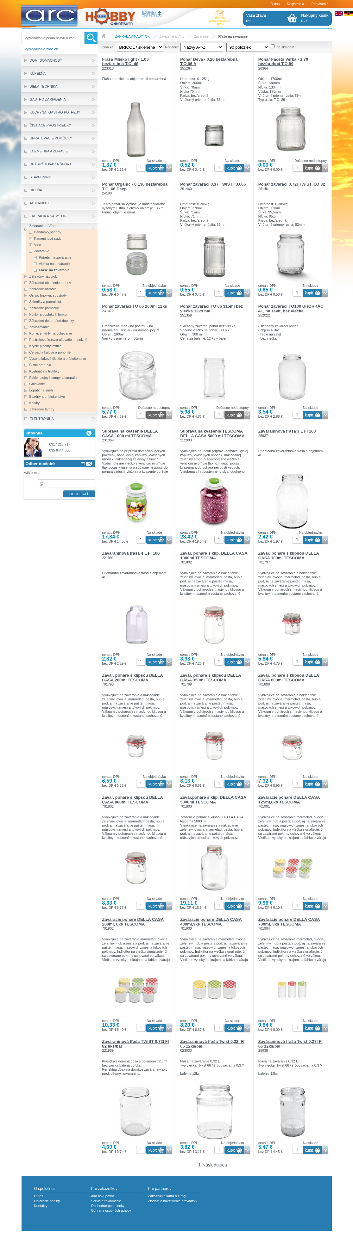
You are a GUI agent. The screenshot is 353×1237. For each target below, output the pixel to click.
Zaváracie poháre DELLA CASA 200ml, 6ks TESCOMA (133, 921)
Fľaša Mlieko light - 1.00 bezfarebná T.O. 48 (125, 61)
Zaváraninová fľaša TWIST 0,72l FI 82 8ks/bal (135, 1043)
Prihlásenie (320, 4)
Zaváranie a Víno (171, 36)
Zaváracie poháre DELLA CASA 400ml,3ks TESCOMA (211, 921)
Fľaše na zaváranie (233, 36)
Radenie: (172, 47)
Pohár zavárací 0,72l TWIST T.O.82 (291, 184)
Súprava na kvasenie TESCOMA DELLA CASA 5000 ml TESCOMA (212, 433)
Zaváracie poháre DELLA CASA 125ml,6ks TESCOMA (289, 799)
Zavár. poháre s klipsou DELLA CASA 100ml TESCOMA (288, 555)
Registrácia (295, 4)
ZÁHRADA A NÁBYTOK (132, 36)
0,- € (315, 18)
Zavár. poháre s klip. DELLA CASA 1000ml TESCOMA (214, 555)
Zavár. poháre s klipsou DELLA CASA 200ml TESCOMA (132, 677)
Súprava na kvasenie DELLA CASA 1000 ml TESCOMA (130, 433)
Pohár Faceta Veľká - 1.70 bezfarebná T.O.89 (283, 61)
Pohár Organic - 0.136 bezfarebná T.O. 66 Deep (135, 186)
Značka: (108, 47)
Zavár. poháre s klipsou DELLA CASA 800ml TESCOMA (132, 799)
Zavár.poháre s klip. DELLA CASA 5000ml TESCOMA (213, 799)
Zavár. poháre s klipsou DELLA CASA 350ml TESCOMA (210, 677)
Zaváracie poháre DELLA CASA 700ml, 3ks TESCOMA (289, 921)
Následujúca (214, 1164)
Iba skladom (285, 47)
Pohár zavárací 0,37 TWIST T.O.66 (213, 184)
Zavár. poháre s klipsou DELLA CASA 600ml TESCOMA (288, 677)
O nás (275, 4)
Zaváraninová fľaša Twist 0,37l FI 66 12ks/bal (290, 1043)
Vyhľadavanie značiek (41, 49)
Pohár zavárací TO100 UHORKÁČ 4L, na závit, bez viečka (291, 308)
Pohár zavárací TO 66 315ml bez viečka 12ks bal (211, 308)
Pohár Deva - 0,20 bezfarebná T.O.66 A (208, 61)
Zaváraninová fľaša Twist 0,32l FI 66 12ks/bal (212, 1043)
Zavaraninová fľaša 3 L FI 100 (287, 431)
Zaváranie (201, 36)
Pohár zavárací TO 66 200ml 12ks (134, 306)
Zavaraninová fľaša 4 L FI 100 (131, 553)
